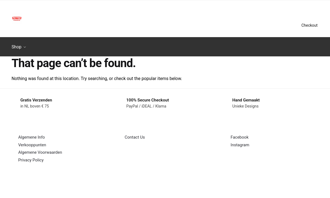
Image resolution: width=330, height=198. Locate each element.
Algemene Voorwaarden (40, 149)
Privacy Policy (30, 157)
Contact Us (135, 134)
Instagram (240, 142)
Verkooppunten (32, 142)
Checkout (309, 25)
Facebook (240, 134)
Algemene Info (31, 134)
